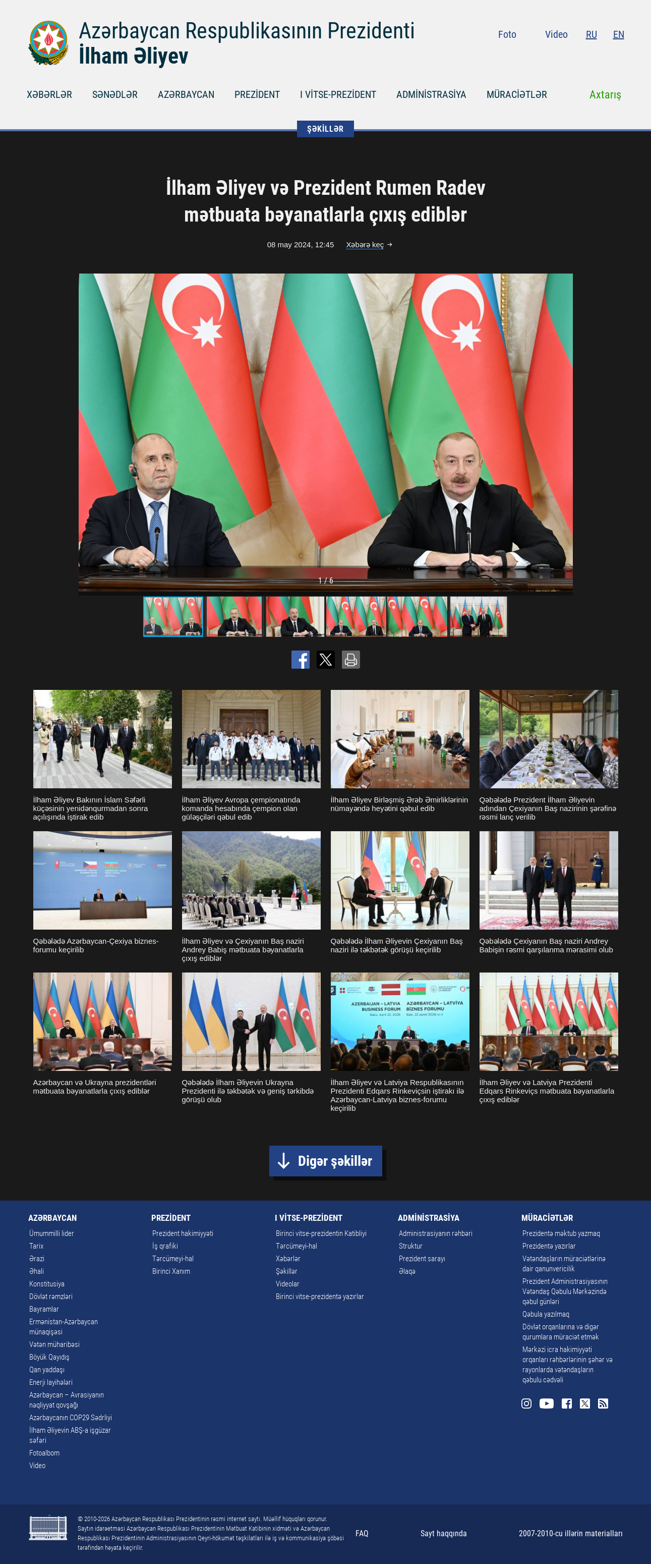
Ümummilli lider (51, 1233)
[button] (564, 432)
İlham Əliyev (134, 56)
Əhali (36, 1271)
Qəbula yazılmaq (545, 1314)
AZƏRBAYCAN (186, 94)
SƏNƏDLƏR (115, 94)
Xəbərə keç (365, 244)
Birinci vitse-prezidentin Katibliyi (321, 1233)
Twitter (600, 55)
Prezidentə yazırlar (549, 1246)
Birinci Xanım (171, 1271)
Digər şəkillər (335, 1161)
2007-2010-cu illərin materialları (571, 1533)
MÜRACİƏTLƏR (517, 94)
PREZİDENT (257, 94)
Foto (507, 34)
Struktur (411, 1246)
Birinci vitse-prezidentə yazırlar (320, 1296)
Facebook (582, 55)
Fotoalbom (44, 1453)
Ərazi (36, 1258)
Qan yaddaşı (47, 1369)
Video (556, 34)
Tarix (36, 1246)
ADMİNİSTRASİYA (431, 94)
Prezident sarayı (422, 1258)
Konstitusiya (47, 1283)
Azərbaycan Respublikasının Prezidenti (247, 31)
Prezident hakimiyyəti (182, 1233)
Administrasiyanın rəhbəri (435, 1233)
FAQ (362, 1533)
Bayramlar (44, 1309)
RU (591, 34)
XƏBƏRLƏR (49, 94)
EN (618, 34)
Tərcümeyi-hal (173, 1258)
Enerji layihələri (51, 1382)
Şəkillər (287, 1271)
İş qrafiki (165, 1246)
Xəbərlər (288, 1258)
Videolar (288, 1283)
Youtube (562, 55)
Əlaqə (407, 1271)
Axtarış (605, 94)
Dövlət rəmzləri (51, 1296)
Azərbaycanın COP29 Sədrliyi (70, 1417)
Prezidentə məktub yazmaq (561, 1233)
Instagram (542, 55)
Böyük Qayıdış (49, 1357)
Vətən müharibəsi (54, 1344)
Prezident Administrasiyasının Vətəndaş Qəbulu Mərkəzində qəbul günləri (565, 1291)
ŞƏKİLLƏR (325, 129)
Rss (618, 55)
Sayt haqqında (444, 1533)
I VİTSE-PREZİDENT (338, 94)
